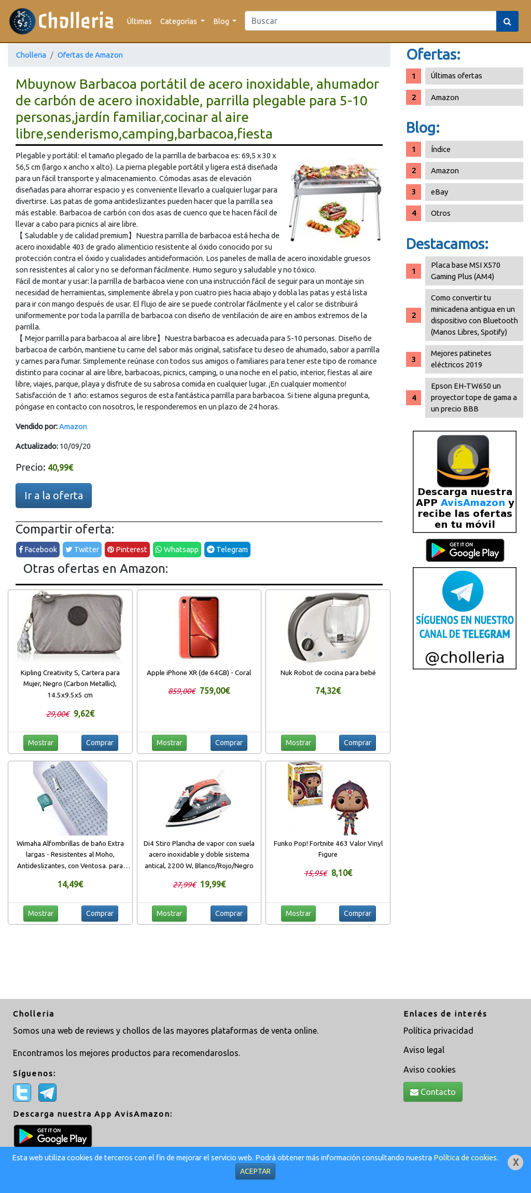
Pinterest (127, 549)
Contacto (433, 1091)
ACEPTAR (255, 1171)
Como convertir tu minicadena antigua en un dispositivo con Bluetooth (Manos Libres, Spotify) (474, 314)
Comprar (100, 742)
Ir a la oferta (53, 495)
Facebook (38, 549)
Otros (441, 213)
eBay (439, 191)
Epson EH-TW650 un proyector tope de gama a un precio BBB (474, 397)
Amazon (73, 426)
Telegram (227, 549)
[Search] (371, 21)
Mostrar (40, 742)
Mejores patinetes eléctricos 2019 (461, 359)
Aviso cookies (429, 1069)
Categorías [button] (179, 21)
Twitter (82, 549)
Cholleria (31, 54)
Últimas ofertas (456, 75)
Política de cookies (465, 1157)
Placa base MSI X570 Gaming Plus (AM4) (465, 270)
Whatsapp (177, 549)
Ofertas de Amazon (90, 54)
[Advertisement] (464, 838)
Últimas (139, 21)
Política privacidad (438, 1030)
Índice (441, 149)
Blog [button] (222, 21)
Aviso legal (423, 1049)
